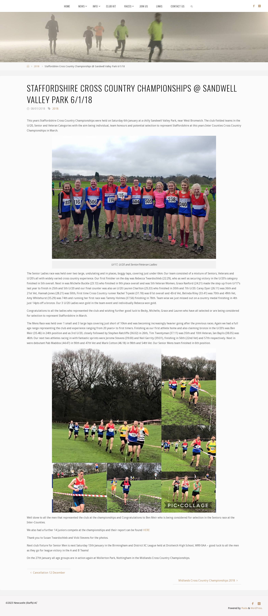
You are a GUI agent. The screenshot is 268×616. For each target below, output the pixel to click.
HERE (146, 530)
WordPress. (256, 608)
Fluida (243, 608)
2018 (36, 66)
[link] (192, 6)
